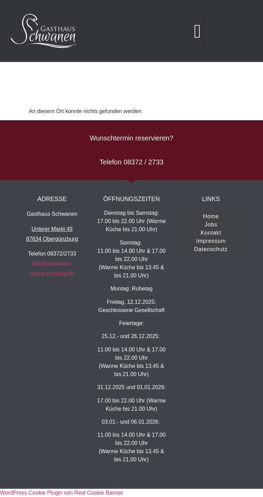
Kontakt (211, 233)
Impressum (211, 241)
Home (211, 216)
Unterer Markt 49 (52, 229)
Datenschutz (211, 249)
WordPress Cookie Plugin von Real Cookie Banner (61, 493)
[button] (197, 31)
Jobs (210, 224)
